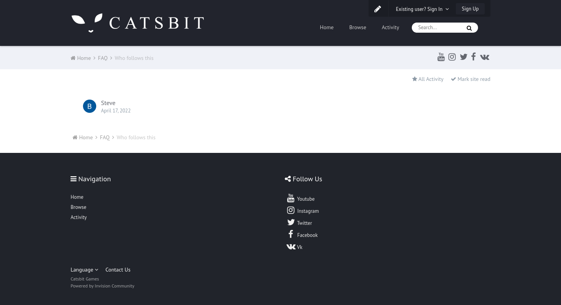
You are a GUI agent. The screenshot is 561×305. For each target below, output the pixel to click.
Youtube (300, 198)
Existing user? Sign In (422, 9)
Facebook (302, 234)
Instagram (302, 210)
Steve (108, 103)
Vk (294, 246)
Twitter (299, 222)
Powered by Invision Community (102, 286)
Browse (357, 27)
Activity (390, 27)
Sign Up (470, 8)
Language (84, 269)
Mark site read (470, 78)
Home (326, 27)
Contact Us (118, 269)
